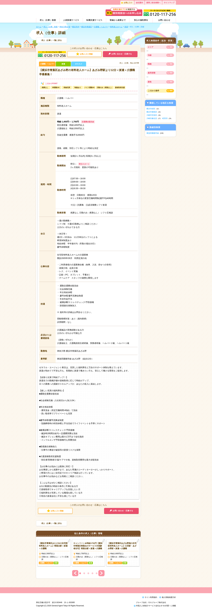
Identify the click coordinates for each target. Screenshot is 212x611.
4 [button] (92, 573)
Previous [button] (75, 573)
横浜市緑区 (150, 109)
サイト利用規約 (151, 597)
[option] (54, 552)
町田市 (165, 118)
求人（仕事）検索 (48, 20)
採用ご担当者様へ (153, 3)
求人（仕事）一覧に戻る (51, 40)
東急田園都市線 (152, 133)
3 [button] (88, 573)
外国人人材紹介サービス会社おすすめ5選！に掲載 (155, 606)
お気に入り (128, 3)
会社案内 (139, 3)
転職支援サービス (94, 20)
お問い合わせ (164, 20)
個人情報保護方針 (169, 597)
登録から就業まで (118, 20)
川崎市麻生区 (151, 118)
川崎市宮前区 (151, 115)
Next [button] (101, 573)
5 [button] (96, 573)
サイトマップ (169, 3)
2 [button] (84, 573)
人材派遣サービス (71, 20)
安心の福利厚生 (141, 20)
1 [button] (80, 573)
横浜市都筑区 (151, 112)
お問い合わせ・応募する (121, 54)
